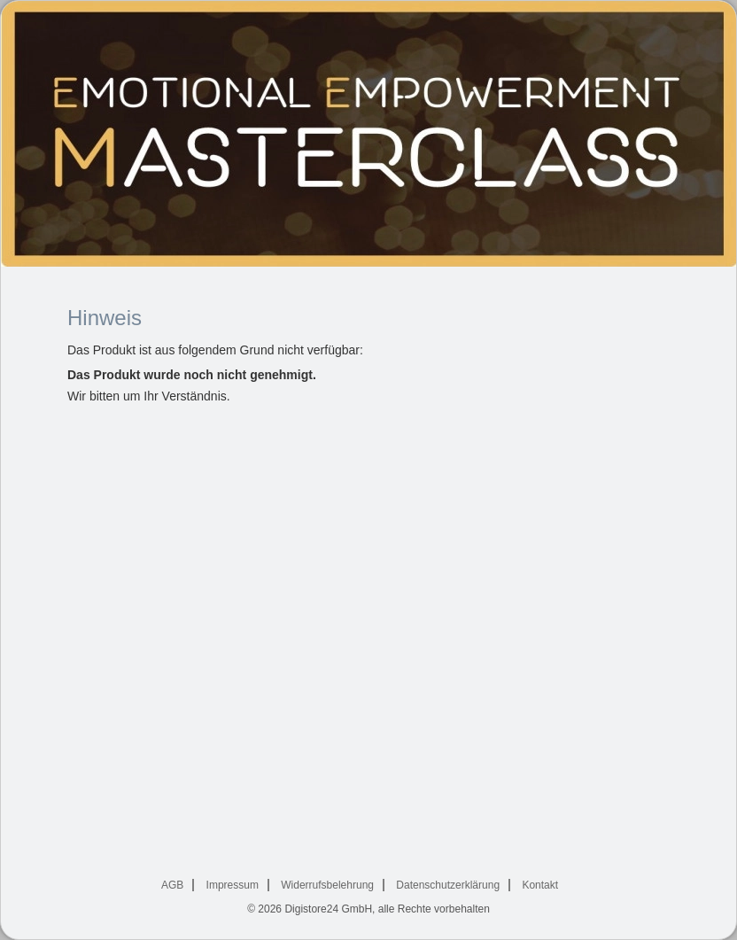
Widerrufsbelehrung (327, 885)
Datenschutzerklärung (448, 885)
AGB (172, 885)
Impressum (232, 885)
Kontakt (540, 885)
